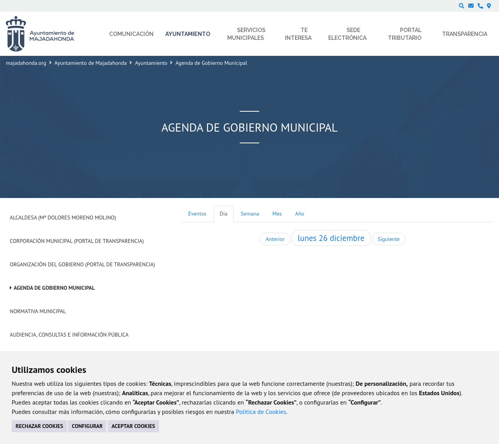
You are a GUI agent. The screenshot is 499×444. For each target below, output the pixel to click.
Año (299, 213)
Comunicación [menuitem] (131, 34)
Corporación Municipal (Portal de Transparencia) (77, 240)
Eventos (197, 213)
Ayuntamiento (151, 62)
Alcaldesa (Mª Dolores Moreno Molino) (63, 217)
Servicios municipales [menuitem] (246, 34)
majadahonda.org (26, 62)
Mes (277, 213)
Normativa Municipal (38, 311)
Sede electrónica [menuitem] (347, 34)
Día (224, 213)
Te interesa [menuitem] (298, 34)
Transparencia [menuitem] (464, 34)
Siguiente (389, 239)
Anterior (274, 239)
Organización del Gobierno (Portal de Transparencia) (82, 264)
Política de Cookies (261, 411)
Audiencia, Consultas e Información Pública (69, 334)
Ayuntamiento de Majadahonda (91, 62)
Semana (250, 213)
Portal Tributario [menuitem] (404, 34)
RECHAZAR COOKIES (39, 426)
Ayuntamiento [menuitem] (187, 34)
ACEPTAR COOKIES (133, 426)
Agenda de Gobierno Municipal (54, 287)
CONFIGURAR (87, 426)
